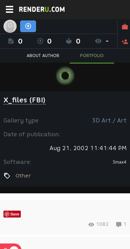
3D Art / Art (109, 120)
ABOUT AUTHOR (43, 55)
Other (23, 176)
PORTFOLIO (92, 55)
